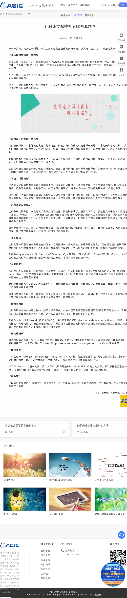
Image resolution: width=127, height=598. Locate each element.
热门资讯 (77, 15)
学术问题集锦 (15, 14)
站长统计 (97, 595)
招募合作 (89, 15)
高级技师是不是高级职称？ (21, 425)
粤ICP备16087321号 (82, 595)
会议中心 (72, 5)
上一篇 (61, 432)
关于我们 (65, 25)
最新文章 (45, 578)
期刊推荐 (85, 5)
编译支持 (65, 15)
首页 (63, 5)
